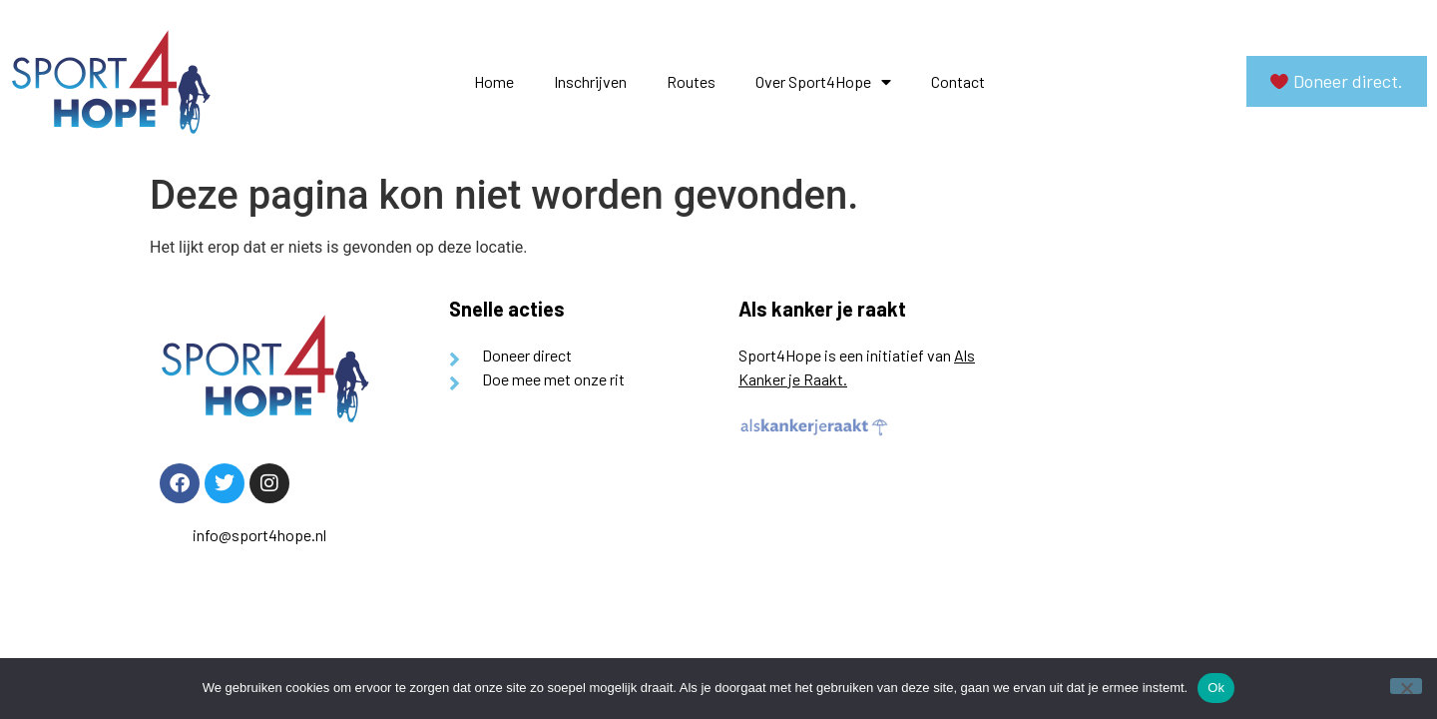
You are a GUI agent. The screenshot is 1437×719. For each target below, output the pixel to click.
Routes (691, 81)
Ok (1215, 687)
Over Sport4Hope (823, 82)
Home (494, 81)
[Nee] (1406, 686)
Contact (958, 81)
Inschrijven (590, 81)
